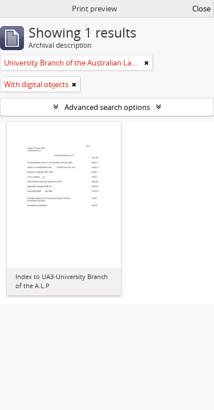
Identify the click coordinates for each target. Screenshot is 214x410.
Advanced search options (107, 107)
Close (201, 8)
